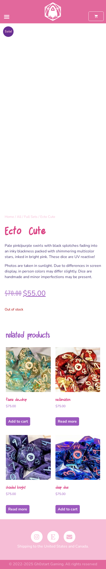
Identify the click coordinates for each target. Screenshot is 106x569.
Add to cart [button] (18, 421)
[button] (6, 16)
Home (9, 216)
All (19, 216)
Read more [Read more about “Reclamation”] (67, 421)
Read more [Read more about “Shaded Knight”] (17, 509)
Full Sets (30, 216)
